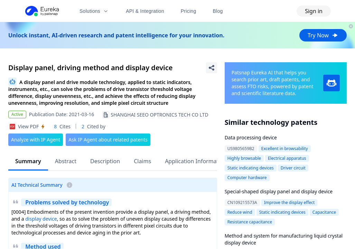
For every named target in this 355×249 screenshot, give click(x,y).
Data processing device (251, 137)
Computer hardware (247, 178)
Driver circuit (293, 168)
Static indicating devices (250, 168)
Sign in (314, 11)
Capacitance (324, 212)
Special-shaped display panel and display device (279, 191)
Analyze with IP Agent (35, 139)
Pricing (188, 11)
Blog (218, 11)
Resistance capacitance (249, 222)
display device (41, 218)
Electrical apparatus (287, 158)
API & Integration (145, 11)
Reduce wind (239, 212)
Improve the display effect (289, 202)
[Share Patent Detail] (211, 67)
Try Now (323, 35)
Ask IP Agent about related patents (108, 139)
